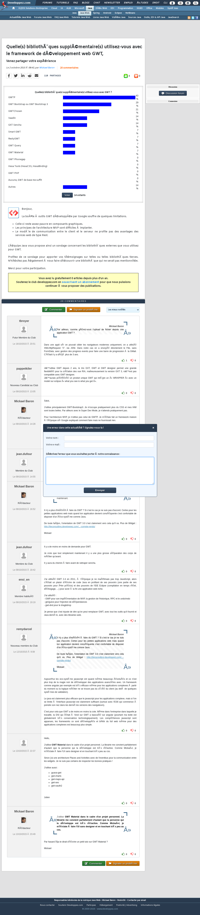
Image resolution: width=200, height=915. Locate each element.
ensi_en (24, 587)
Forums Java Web (43, 17)
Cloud (54, 8)
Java (90, 8)
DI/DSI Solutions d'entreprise (33, 8)
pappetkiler (24, 376)
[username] (109, 438)
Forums (47, 2)
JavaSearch (173, 17)
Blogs (86, 2)
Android (107, 13)
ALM (68, 8)
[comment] (100, 470)
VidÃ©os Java (118, 17)
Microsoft (79, 8)
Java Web (84, 13)
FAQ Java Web (61, 17)
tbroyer (24, 329)
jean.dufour (24, 462)
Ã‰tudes (142, 2)
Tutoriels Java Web (80, 17)
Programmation (125, 8)
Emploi (128, 2)
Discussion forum (172, 93)
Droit (156, 2)
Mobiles (160, 8)
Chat (96, 2)
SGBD (140, 8)
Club (166, 2)
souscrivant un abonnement (80, 285)
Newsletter (112, 2)
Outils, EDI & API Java (154, 17)
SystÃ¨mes (172, 8)
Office (149, 8)
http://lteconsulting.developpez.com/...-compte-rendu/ (69, 534)
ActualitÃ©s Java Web (20, 17)
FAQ (75, 2)
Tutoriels (62, 2)
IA (62, 8)
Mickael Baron (46, 70)
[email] (109, 445)
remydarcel (24, 637)
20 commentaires (69, 70)
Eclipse (118, 13)
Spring (96, 13)
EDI (112, 8)
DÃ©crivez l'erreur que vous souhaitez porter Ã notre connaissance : (100, 468)
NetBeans (130, 13)
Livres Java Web (101, 17)
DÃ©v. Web (101, 8)
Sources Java (134, 17)
